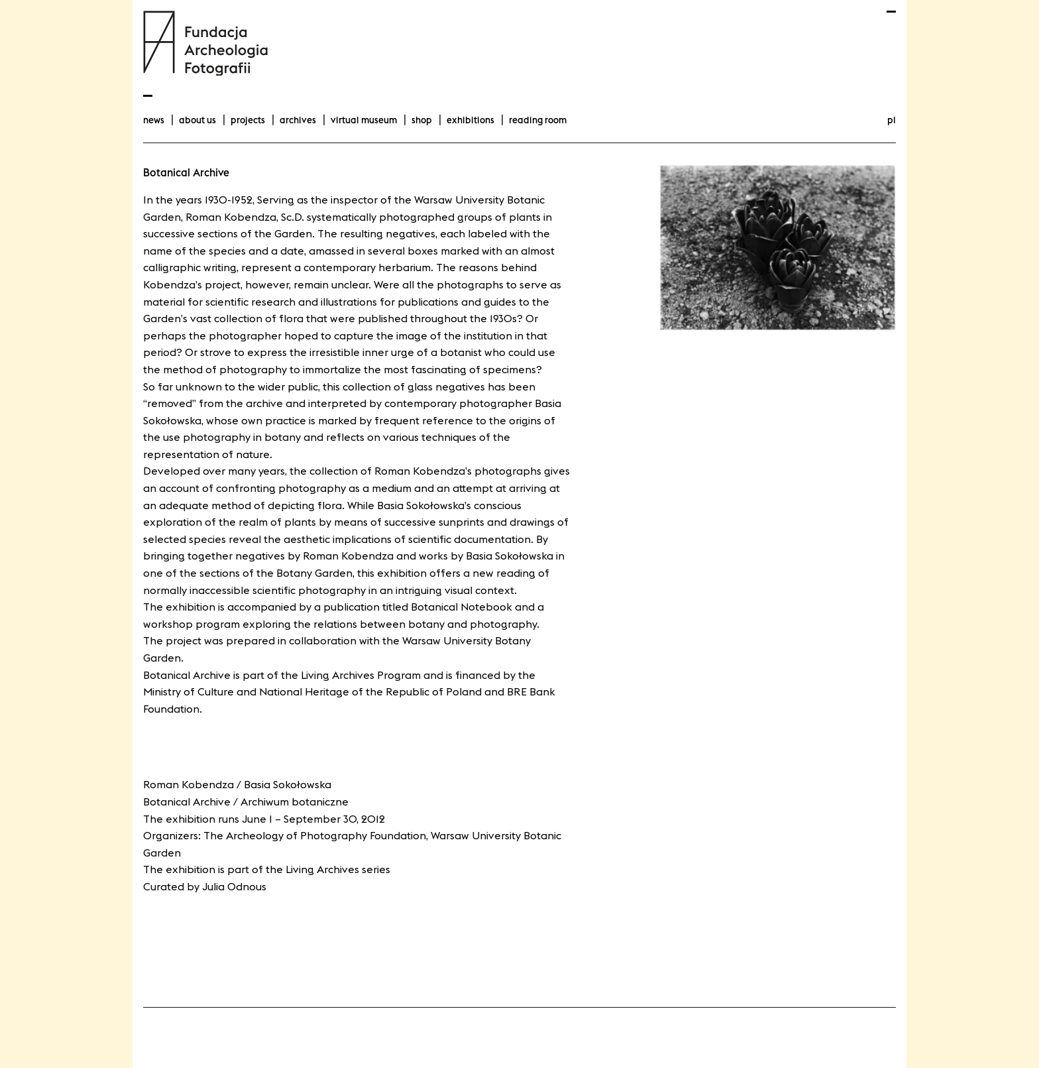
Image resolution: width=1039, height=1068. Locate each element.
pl (891, 120)
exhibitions (470, 120)
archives (298, 120)
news (153, 120)
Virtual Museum (364, 120)
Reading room (538, 120)
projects (248, 120)
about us (197, 120)
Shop (421, 120)
